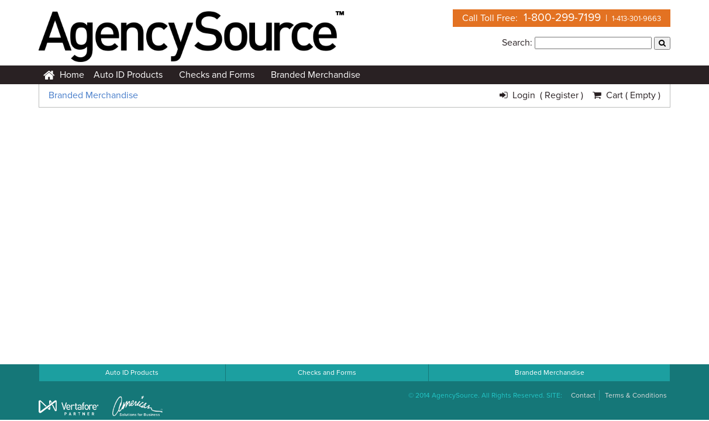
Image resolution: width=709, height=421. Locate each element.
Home (63, 75)
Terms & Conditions (636, 395)
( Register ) (561, 95)
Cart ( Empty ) (626, 95)
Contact (583, 395)
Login (520, 95)
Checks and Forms (216, 75)
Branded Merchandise (315, 75)
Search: (517, 43)
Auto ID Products (128, 75)
